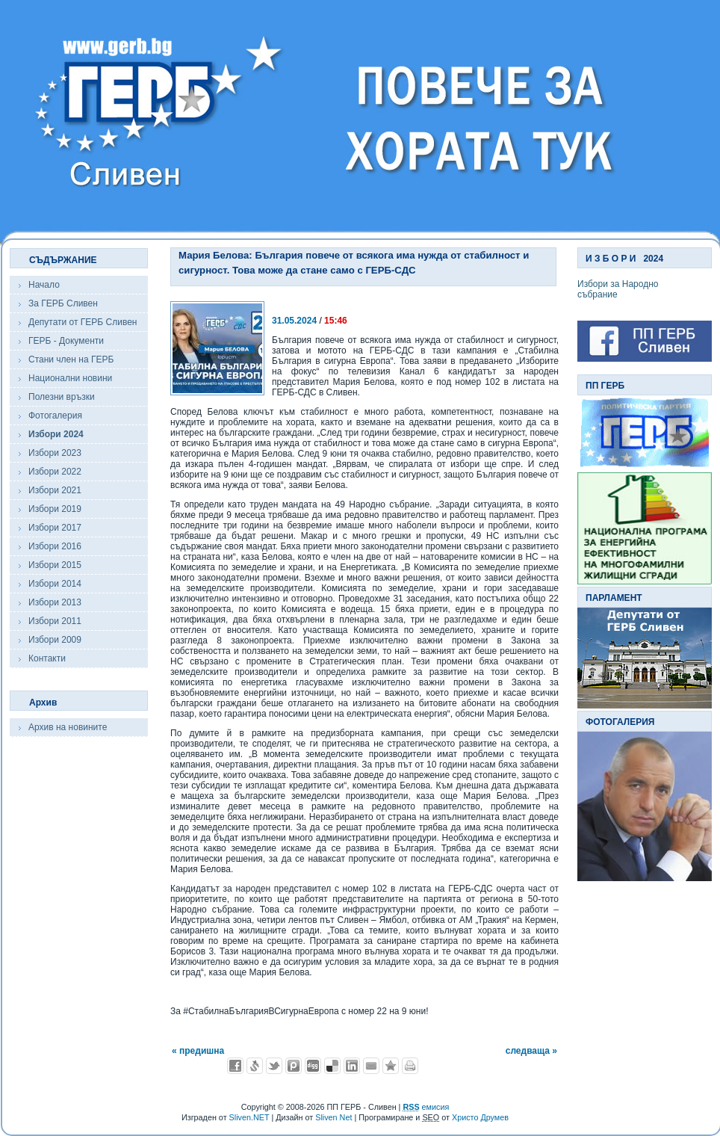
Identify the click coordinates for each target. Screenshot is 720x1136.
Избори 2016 (54, 546)
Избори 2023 (54, 453)
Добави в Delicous (332, 1066)
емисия (426, 1106)
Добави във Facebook (235, 1066)
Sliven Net (333, 1117)
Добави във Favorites (390, 1066)
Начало (44, 285)
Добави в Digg (313, 1066)
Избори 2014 (54, 583)
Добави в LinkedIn (352, 1066)
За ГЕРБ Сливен (63, 303)
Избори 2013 (54, 602)
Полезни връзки (61, 397)
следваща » (531, 1051)
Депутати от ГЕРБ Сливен (82, 322)
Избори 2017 (54, 527)
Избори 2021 (54, 490)
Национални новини (70, 378)
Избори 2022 (54, 471)
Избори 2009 (54, 640)
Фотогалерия (55, 415)
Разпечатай (410, 1066)
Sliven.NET (249, 1117)
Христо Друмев (480, 1117)
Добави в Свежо (254, 1066)
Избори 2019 (54, 509)
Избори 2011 (54, 621)
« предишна (198, 1051)
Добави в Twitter (274, 1066)
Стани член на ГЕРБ (71, 359)
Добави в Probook (293, 1066)
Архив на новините (67, 727)
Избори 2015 (54, 565)
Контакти (47, 658)
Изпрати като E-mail (371, 1066)
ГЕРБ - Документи (66, 341)
